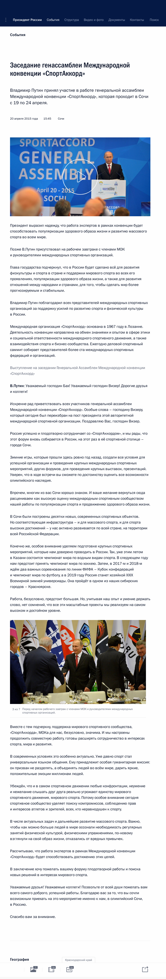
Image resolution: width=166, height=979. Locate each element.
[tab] (15, 969)
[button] (7, 6)
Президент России (27, 6)
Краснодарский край (78, 960)
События (17, 34)
